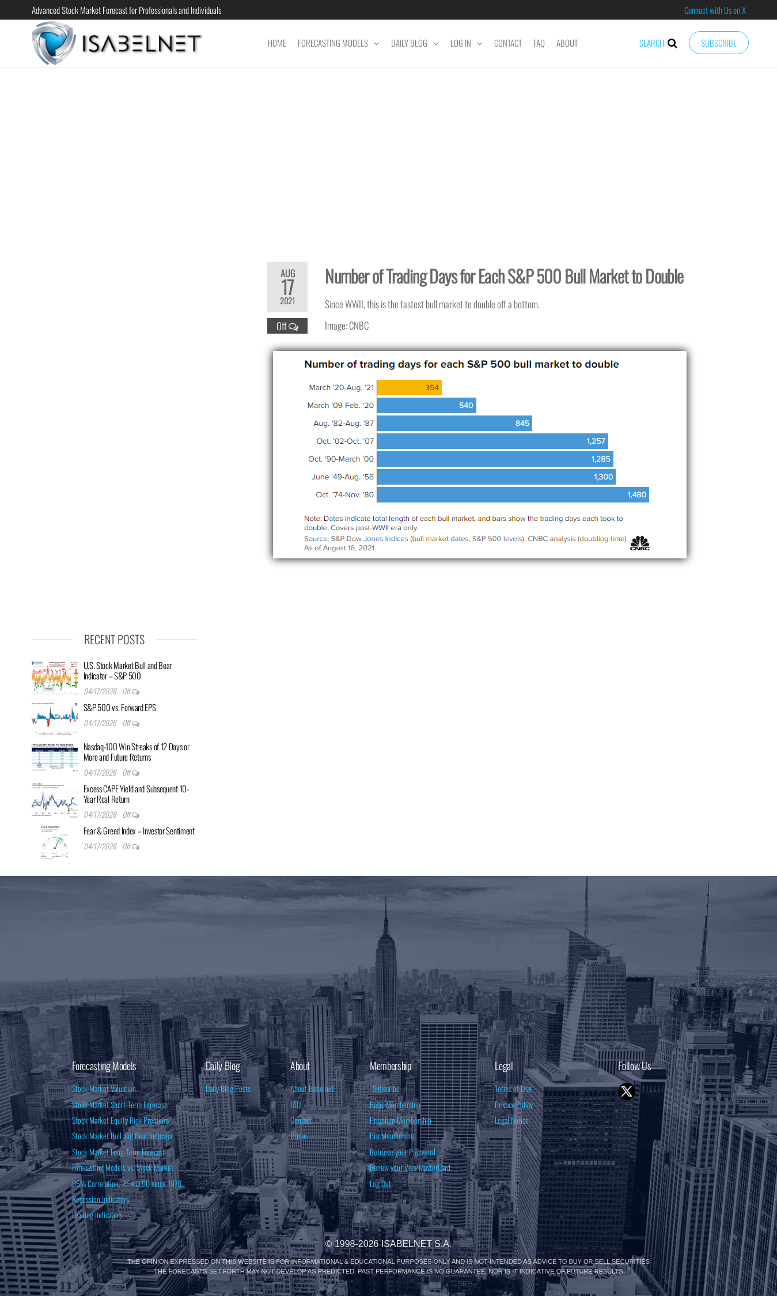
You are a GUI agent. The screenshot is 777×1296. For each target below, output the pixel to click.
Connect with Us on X (715, 9)
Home (277, 42)
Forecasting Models (333, 42)
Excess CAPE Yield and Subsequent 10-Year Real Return (136, 793)
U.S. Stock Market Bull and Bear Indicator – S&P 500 (128, 670)
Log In (460, 42)
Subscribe (719, 42)
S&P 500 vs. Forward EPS (120, 707)
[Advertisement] (388, 156)
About (567, 42)
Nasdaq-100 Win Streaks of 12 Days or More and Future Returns (136, 751)
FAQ (539, 42)
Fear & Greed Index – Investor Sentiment (139, 830)
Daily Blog (409, 42)
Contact (508, 42)
